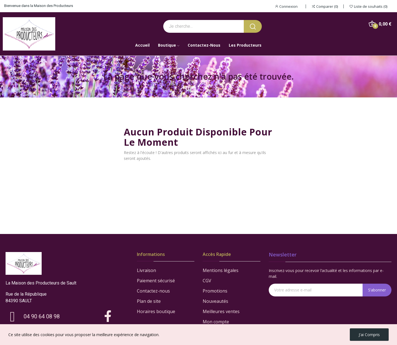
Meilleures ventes (221, 311)
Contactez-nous (153, 291)
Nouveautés (215, 301)
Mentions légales (220, 270)
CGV (207, 281)
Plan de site (149, 301)
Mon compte (216, 322)
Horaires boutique (156, 311)
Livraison (146, 270)
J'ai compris (369, 334)
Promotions (215, 291)
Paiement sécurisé (156, 281)
